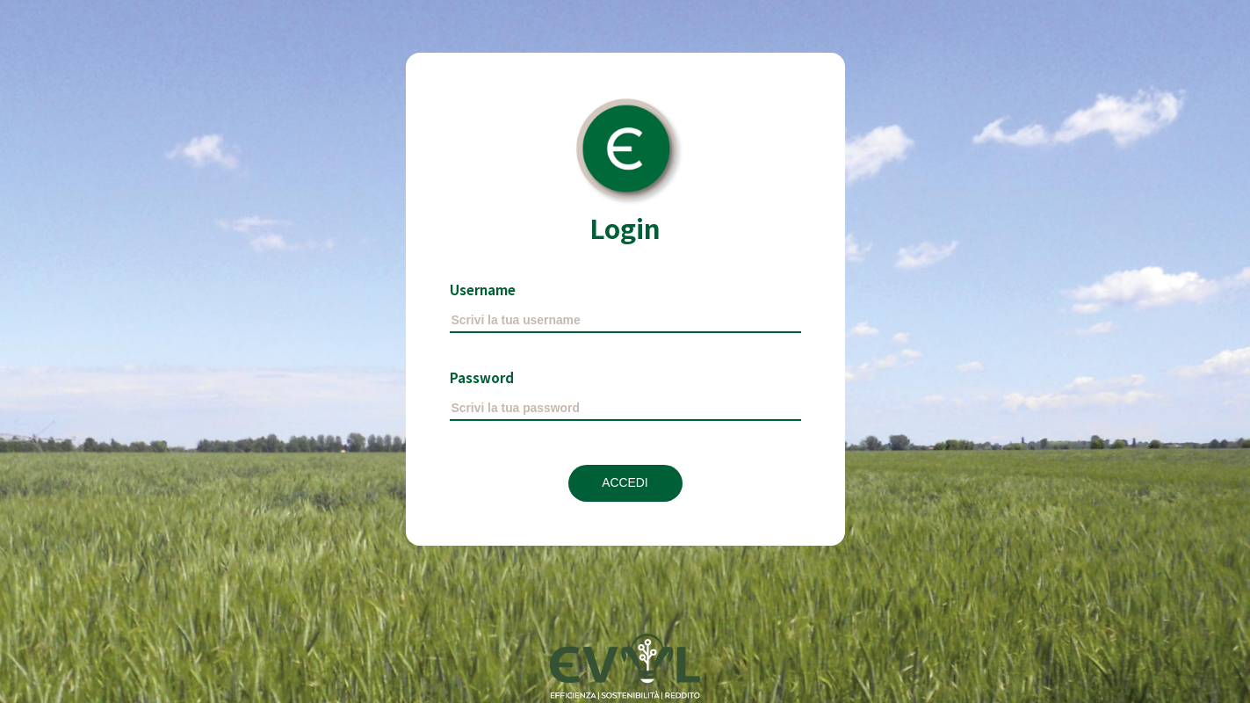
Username (483, 289)
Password (482, 377)
